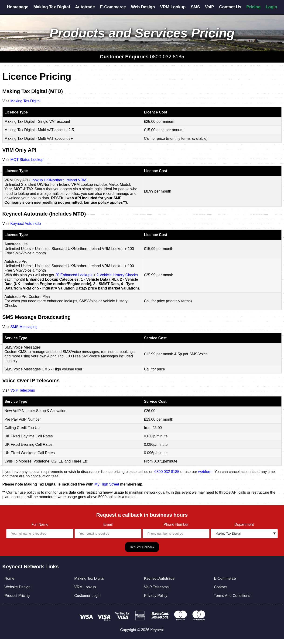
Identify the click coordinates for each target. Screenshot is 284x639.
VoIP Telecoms (22, 390)
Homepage (17, 7)
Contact (220, 587)
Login (271, 7)
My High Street (106, 484)
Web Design (143, 7)
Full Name (39, 524)
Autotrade (85, 7)
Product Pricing (17, 596)
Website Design (17, 587)
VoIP (209, 7)
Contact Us (230, 7)
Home (9, 578)
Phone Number (176, 524)
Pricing (253, 7)
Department (244, 524)
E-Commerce (113, 7)
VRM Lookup (173, 7)
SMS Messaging (24, 327)
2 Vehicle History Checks (117, 275)
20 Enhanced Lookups (73, 275)
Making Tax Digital (51, 7)
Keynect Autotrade (25, 224)
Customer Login (87, 596)
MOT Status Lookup (26, 160)
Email (108, 524)
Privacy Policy (155, 596)
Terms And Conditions (232, 596)
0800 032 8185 (167, 57)
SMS (195, 7)
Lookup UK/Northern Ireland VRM (58, 180)
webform (205, 472)
